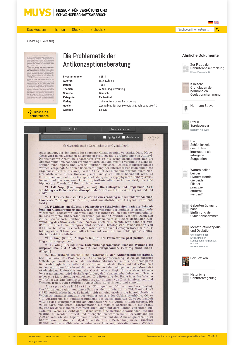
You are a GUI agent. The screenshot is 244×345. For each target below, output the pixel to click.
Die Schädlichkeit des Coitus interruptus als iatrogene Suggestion (200, 150)
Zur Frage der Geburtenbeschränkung (202, 66)
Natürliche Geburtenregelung (202, 276)
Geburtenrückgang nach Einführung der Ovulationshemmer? (202, 211)
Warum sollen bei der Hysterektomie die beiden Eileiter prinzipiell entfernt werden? (200, 182)
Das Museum (36, 29)
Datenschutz (53, 336)
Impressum (35, 336)
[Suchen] (195, 29)
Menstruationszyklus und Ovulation (202, 228)
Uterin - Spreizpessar (199, 123)
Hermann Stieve (201, 105)
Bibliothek (98, 29)
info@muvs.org (38, 341)
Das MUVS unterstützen (79, 336)
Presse (101, 336)
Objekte (77, 29)
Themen (59, 29)
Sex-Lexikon (199, 258)
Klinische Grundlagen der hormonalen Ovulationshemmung (202, 89)
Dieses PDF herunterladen (38, 114)
